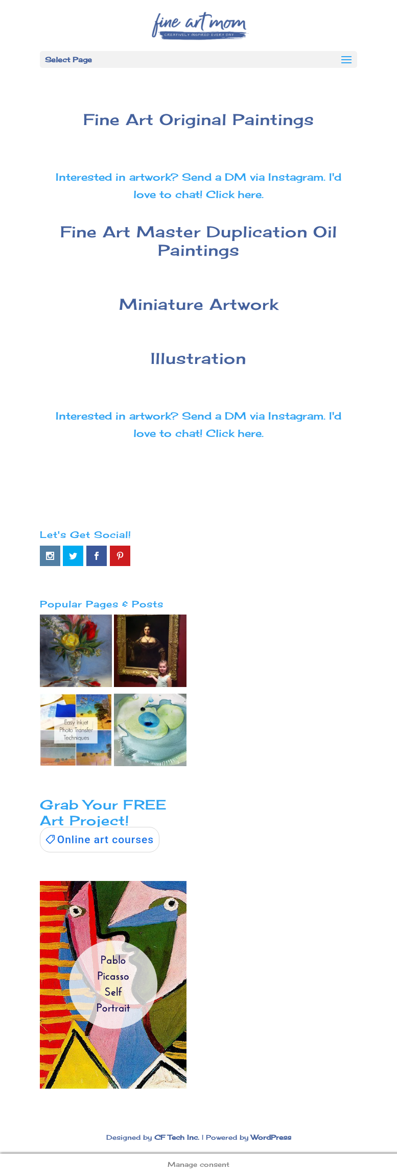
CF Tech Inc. (176, 1137)
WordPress (271, 1137)
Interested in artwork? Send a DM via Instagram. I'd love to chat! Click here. (198, 185)
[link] (99, 839)
